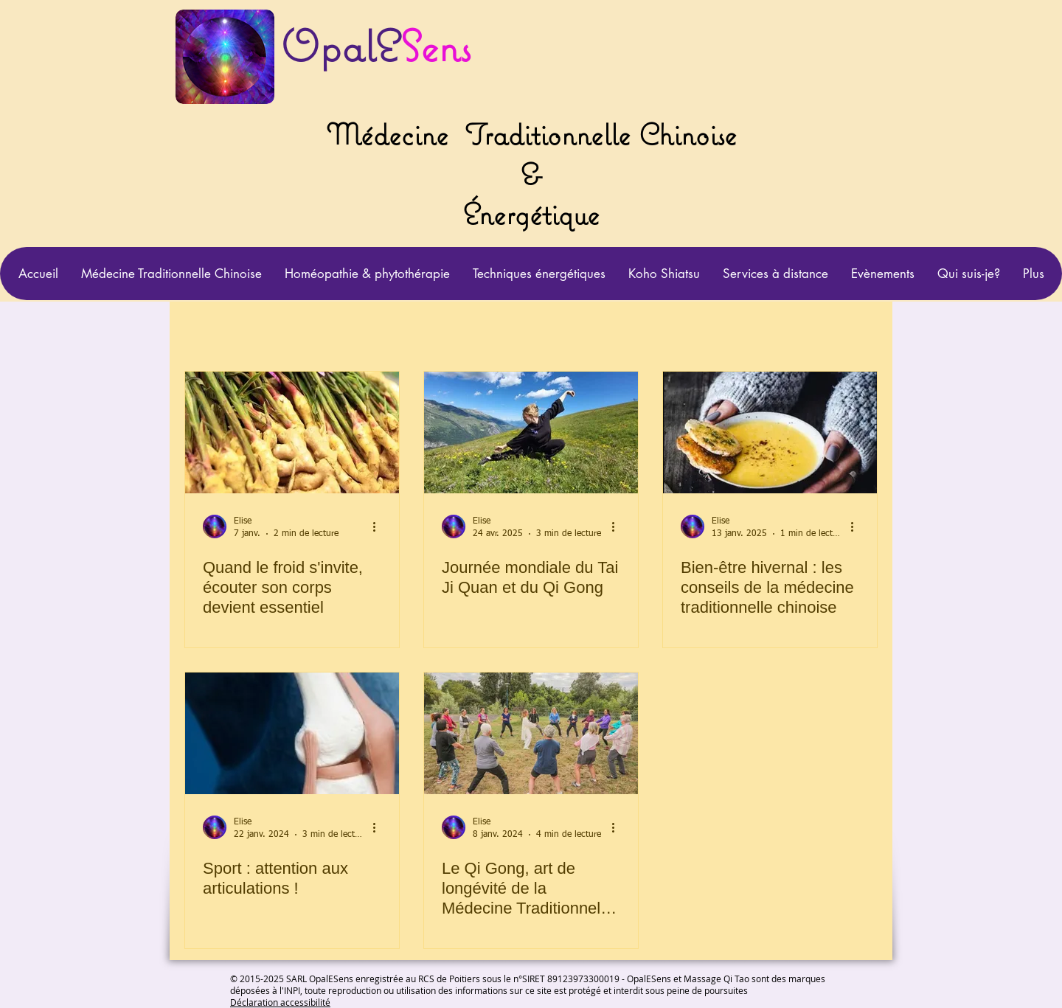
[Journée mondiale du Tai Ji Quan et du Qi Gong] (531, 432)
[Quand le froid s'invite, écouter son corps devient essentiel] (292, 432)
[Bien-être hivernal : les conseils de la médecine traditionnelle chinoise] (770, 432)
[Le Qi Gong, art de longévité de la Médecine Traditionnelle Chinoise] (531, 733)
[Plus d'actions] (379, 526)
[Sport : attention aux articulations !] (292, 733)
